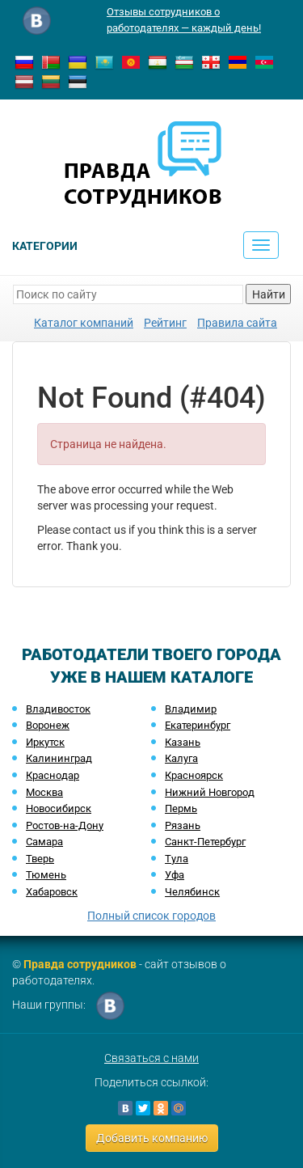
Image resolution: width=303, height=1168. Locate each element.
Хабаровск (52, 892)
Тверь (40, 859)
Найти (268, 294)
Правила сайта (237, 322)
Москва (44, 792)
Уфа (174, 875)
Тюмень (46, 875)
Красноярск (194, 775)
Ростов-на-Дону (64, 825)
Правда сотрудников (80, 964)
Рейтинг (165, 322)
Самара (44, 842)
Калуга (181, 758)
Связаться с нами (151, 1058)
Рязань (182, 825)
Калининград (59, 758)
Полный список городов (151, 915)
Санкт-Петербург (205, 842)
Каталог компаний (83, 322)
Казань (182, 742)
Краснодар (52, 775)
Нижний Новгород (210, 792)
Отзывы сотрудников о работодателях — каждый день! (184, 20)
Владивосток (58, 709)
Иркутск (45, 742)
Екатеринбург (197, 725)
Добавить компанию (152, 1138)
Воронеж (47, 725)
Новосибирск (58, 808)
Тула (176, 859)
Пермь (181, 808)
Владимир (191, 709)
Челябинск (192, 892)
